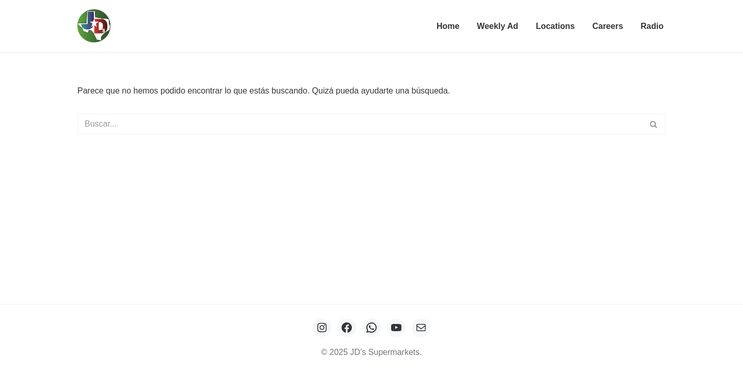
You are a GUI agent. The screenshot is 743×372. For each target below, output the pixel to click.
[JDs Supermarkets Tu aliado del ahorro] (96, 25)
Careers (607, 26)
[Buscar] (359, 124)
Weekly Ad (497, 26)
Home (448, 26)
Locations (555, 26)
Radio (652, 26)
